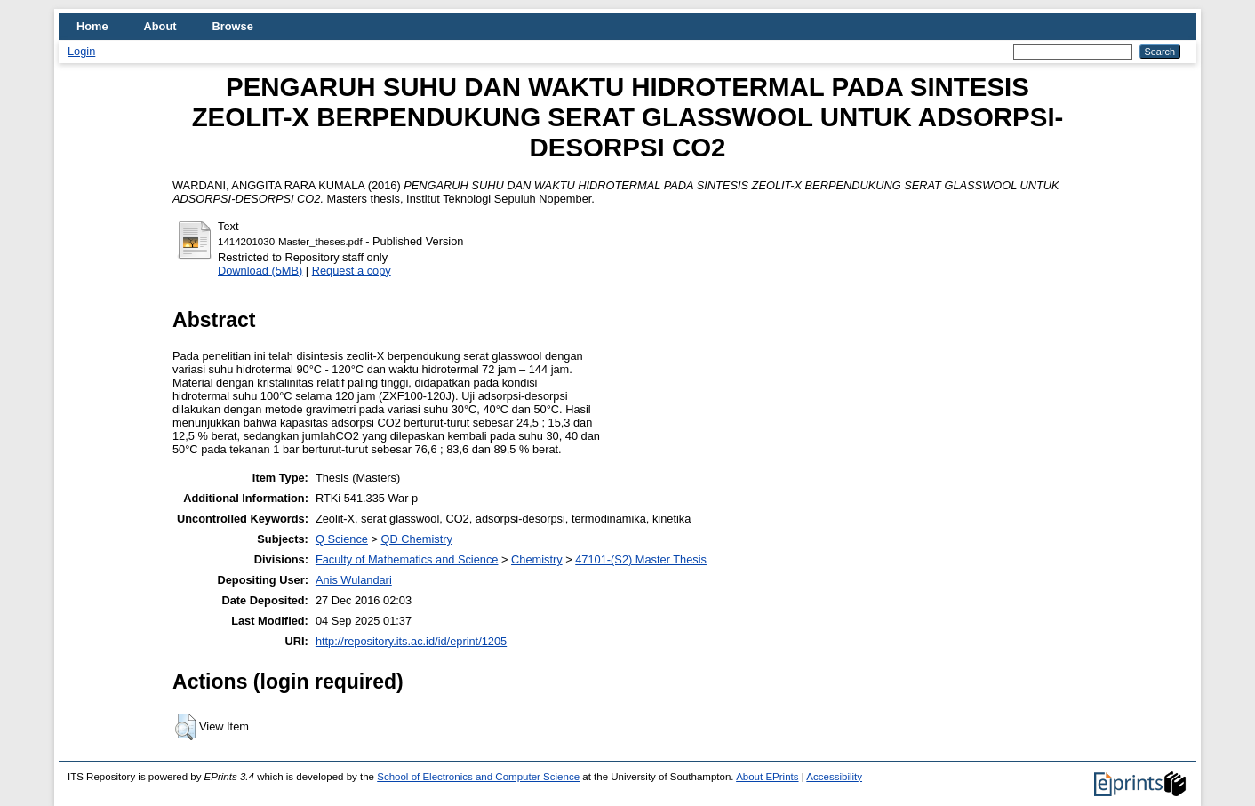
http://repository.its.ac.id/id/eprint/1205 (411, 641)
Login (81, 51)
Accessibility (834, 776)
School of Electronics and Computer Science (478, 776)
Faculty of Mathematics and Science (407, 559)
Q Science (342, 539)
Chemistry (537, 559)
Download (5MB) (260, 270)
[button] (185, 727)
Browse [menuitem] (232, 26)
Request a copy (351, 270)
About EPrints (767, 776)
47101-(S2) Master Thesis (641, 559)
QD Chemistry (416, 539)
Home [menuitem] (92, 26)
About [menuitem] (160, 26)
